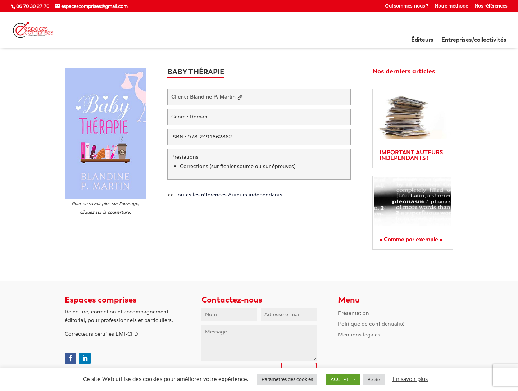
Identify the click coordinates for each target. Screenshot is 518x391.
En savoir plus (410, 379)
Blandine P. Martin (216, 97)
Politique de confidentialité (371, 324)
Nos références (490, 6)
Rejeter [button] (374, 379)
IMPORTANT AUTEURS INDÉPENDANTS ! (411, 155)
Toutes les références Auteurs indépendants (228, 194)
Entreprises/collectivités (473, 40)
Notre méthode (451, 6)
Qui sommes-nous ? (406, 6)
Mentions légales (359, 335)
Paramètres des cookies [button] (287, 379)
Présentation (353, 313)
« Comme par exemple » (411, 239)
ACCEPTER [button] (343, 379)
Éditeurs (422, 40)
